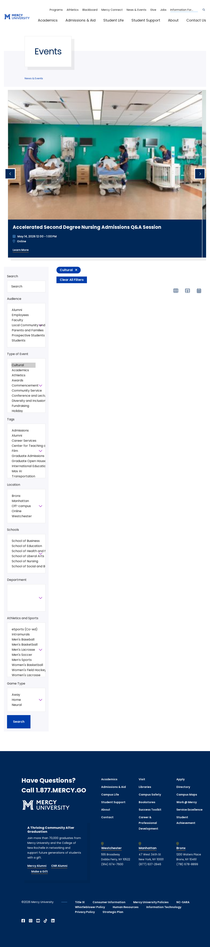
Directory (183, 787)
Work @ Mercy (186, 802)
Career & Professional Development (148, 823)
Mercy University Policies (151, 902)
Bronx (23, 495)
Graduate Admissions (23, 456)
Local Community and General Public (23, 325)
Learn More (21, 250)
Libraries (145, 787)
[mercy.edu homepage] (17, 17)
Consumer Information (109, 902)
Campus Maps (186, 795)
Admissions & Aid (80, 20)
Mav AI (23, 471)
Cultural (23, 365)
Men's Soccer (23, 654)
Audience (14, 298)
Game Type (16, 683)
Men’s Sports (23, 659)
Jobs (163, 10)
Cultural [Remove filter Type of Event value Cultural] (66, 270)
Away (23, 694)
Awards (23, 380)
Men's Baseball (23, 639)
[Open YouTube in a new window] (38, 921)
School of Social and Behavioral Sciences (23, 566)
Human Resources (126, 907)
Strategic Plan (113, 912)
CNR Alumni (59, 866)
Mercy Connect (112, 10)
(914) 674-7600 (112, 864)
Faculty (23, 320)
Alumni (23, 310)
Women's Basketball (23, 665)
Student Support (145, 20)
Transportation (23, 476)
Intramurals (23, 634)
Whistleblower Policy (90, 907)
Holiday (23, 411)
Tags (10, 419)
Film (23, 450)
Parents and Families (23, 330)
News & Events (136, 10)
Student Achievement (185, 820)
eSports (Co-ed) (23, 629)
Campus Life (110, 795)
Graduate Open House (23, 461)
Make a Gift (39, 871)
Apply (180, 779)
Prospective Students (23, 335)
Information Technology (163, 907)
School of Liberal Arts (23, 556)
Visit (142, 779)
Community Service (23, 390)
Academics (48, 20)
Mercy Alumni (36, 866)
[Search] (204, 10)
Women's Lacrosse (23, 675)
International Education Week (23, 466)
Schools (13, 529)
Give (153, 10)
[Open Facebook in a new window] (23, 921)
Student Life (113, 20)
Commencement (23, 385)
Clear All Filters (72, 280)
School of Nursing (23, 561)
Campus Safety (150, 795)
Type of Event (17, 354)
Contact (107, 817)
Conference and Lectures (23, 395)
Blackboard (89, 10)
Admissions (23, 430)
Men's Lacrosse (23, 649)
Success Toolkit (150, 810)
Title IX (80, 902)
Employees (23, 315)
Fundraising (23, 405)
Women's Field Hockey (23, 670)
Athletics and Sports (22, 618)
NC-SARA (182, 902)
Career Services (23, 440)
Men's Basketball (23, 644)
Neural (23, 704)
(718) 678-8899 (187, 864)
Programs (56, 10)
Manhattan (23, 501)
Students (23, 340)
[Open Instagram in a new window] (30, 921)
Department (17, 580)
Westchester (23, 516)
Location (13, 484)
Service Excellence (189, 810)
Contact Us (196, 20)
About (173, 20)
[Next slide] (199, 173)
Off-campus (23, 506)
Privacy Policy (85, 912)
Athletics (73, 10)
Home (23, 699)
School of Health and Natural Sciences (23, 551)
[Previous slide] (10, 173)
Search (12, 276)
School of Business (23, 540)
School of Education (23, 546)
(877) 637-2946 (150, 864)
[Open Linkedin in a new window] (53, 921)
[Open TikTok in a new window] (45, 921)
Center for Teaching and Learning (23, 445)
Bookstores (147, 802)
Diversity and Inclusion (23, 400)
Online (23, 511)
